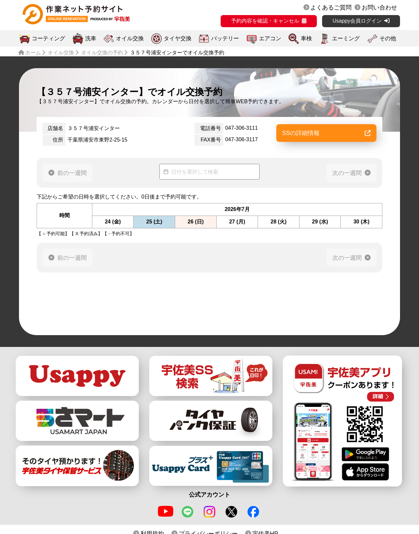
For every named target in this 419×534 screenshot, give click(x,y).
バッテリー (225, 38)
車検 (306, 38)
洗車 (90, 38)
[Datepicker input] (209, 172)
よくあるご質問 (331, 7)
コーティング (48, 38)
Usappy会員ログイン (357, 21)
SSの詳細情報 (326, 133)
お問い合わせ (379, 7)
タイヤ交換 (177, 38)
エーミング (346, 38)
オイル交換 (130, 38)
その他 (387, 38)
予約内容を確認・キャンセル (265, 21)
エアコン (270, 38)
